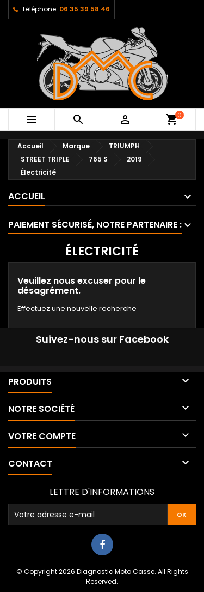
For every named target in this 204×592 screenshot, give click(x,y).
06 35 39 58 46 (84, 9)
